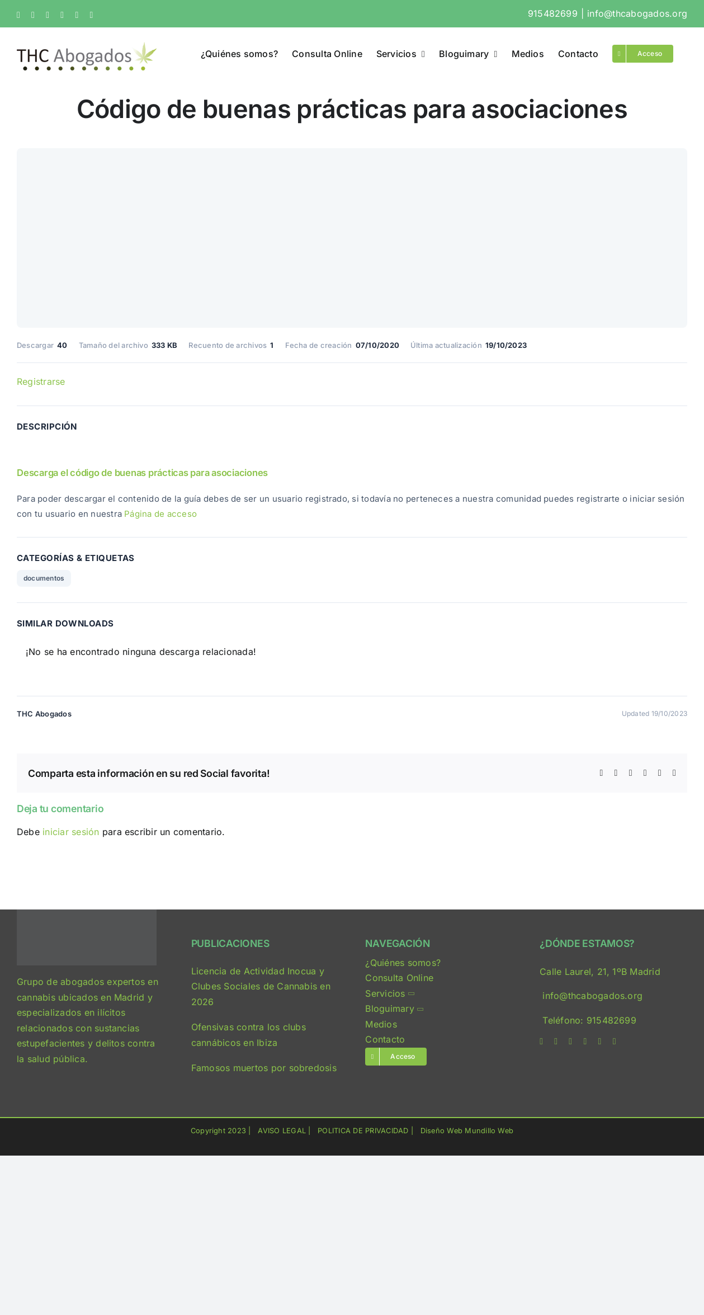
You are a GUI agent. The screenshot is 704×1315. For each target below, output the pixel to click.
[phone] (614, 1041)
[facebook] (541, 1041)
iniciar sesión (72, 831)
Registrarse (41, 381)
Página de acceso (160, 513)
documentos (43, 578)
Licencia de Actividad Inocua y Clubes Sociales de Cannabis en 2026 (260, 986)
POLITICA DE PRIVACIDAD (363, 1131)
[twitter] (555, 1041)
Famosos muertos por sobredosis (264, 1067)
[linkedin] (585, 1041)
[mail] (600, 1041)
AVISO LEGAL (282, 1131)
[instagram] (570, 1041)
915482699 (553, 13)
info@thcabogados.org (637, 13)
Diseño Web (441, 1131)
